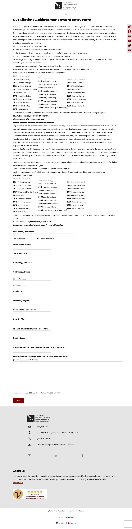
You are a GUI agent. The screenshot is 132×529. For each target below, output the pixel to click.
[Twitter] (129, 26)
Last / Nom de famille (45, 238)
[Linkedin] (129, 36)
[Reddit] (129, 45)
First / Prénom (19, 238)
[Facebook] (129, 31)
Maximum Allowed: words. (37, 393)
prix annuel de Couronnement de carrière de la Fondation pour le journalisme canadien (52, 126)
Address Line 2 (19, 286)
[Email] (129, 50)
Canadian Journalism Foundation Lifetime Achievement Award (49, 26)
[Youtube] (129, 40)
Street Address (19, 279)
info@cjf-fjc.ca (99, 112)
